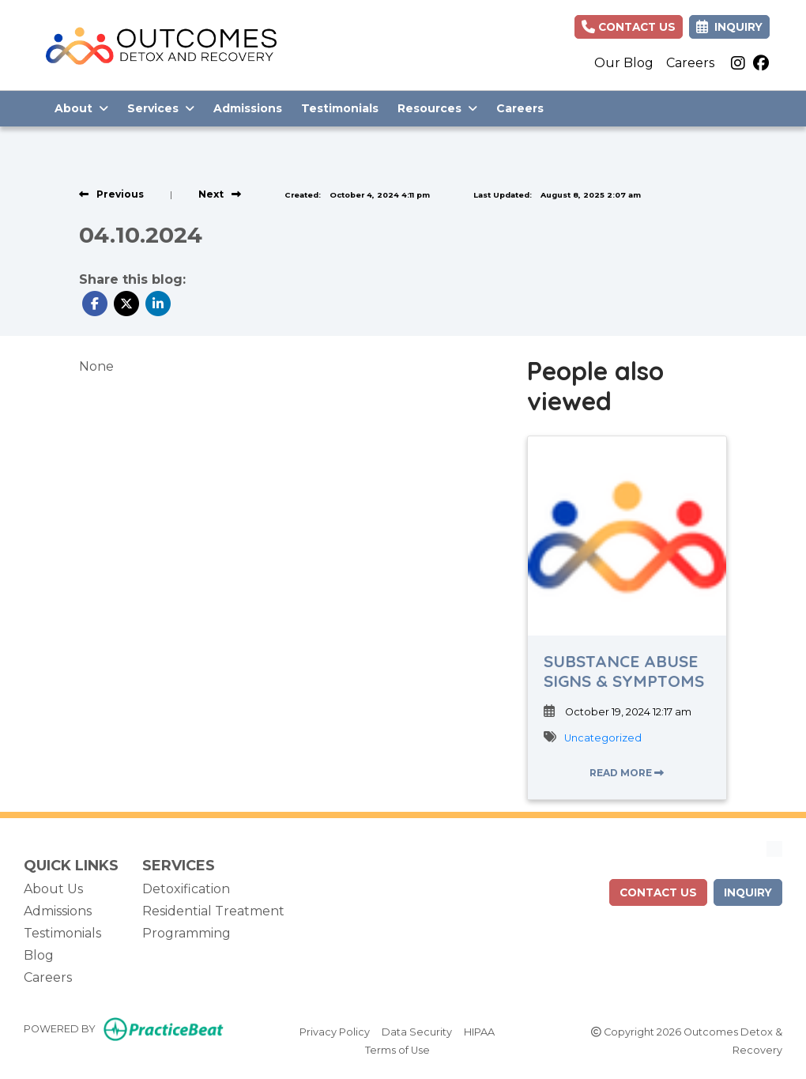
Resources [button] (437, 108)
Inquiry (748, 892)
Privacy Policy (334, 1031)
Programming (186, 933)
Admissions (247, 108)
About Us (53, 888)
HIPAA (479, 1031)
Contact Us (629, 27)
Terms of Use (397, 1049)
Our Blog (623, 62)
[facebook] (761, 63)
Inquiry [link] (729, 27)
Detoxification (186, 888)
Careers (690, 62)
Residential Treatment (213, 911)
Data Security (417, 1031)
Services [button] (160, 108)
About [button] (81, 108)
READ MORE (626, 773)
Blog (39, 955)
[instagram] (738, 63)
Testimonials (340, 108)
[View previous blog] (111, 194)
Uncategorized (603, 738)
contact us (658, 892)
